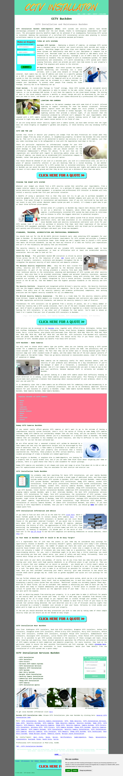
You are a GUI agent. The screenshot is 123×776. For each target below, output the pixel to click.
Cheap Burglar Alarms (37, 733)
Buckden (51, 328)
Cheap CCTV (60, 725)
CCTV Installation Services (94, 721)
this (18, 534)
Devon (48, 737)
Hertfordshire (65, 737)
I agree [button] (68, 770)
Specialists (43, 761)
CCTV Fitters (101, 725)
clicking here (100, 644)
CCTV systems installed (51, 638)
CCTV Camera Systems (64, 727)
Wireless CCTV (36, 727)
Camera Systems (88, 725)
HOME (79, 14)
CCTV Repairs (29, 725)
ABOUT (89, 14)
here (72, 517)
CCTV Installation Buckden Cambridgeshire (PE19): (38, 29)
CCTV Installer (50, 731)
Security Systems (34, 723)
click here (70, 515)
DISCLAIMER (102, 14)
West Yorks (38, 737)
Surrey (56, 739)
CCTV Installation (29, 721)
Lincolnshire (21, 739)
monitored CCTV (73, 496)
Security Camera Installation (50, 721)
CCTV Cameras (48, 723)
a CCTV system (90, 60)
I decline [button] (75, 770)
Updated (37, 761)
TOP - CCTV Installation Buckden (29, 746)
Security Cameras (73, 725)
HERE (92, 505)
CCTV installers (75, 334)
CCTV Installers (22, 727)
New (32, 761)
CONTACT (95, 14)
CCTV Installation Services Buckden (37, 653)
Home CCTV (20, 723)
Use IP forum (36, 532)
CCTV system (102, 33)
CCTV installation (23, 646)
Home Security (75, 721)
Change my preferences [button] (85, 770)
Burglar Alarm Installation (73, 733)
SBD (62, 258)
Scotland (31, 739)
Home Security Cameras (65, 723)
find (22, 629)
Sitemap (17, 761)
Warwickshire (101, 737)
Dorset (55, 737)
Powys (91, 737)
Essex (39, 739)
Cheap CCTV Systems (82, 727)
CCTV (99, 45)
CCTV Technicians (95, 731)
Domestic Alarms (54, 733)
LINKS (83, 14)
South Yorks (47, 739)
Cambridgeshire (80, 737)
